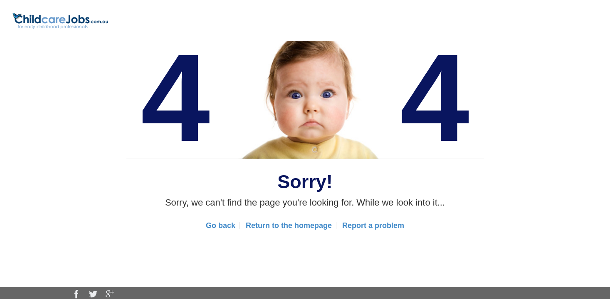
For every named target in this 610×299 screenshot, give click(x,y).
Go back (220, 225)
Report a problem (373, 225)
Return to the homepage (289, 225)
